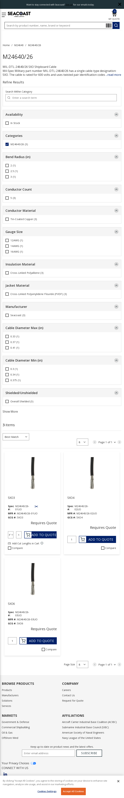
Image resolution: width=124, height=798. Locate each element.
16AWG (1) (16, 251)
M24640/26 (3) (19, 144)
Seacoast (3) (17, 315)
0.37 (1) (14, 342)
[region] (62, 787)
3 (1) (13, 176)
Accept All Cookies (73, 791)
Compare (17, 548)
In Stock (15, 123)
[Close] (118, 781)
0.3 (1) (14, 369)
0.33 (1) (14, 336)
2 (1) (13, 165)
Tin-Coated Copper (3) (23, 219)
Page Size (69, 664)
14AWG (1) (16, 246)
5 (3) (13, 198)
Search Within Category (18, 91)
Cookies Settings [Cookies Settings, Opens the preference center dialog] (47, 791)
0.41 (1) (14, 347)
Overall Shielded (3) (21, 401)
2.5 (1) (14, 171)
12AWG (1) (16, 240)
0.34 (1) (14, 374)
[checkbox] (7, 123)
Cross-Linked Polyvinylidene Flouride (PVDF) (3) (38, 294)
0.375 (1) (15, 380)
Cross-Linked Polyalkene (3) (27, 272)
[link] (95, 442)
